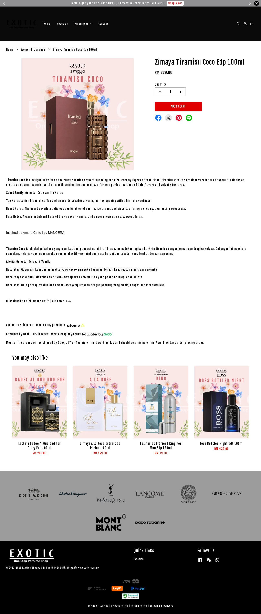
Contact (103, 23)
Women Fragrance (33, 49)
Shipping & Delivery (161, 605)
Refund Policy (139, 605)
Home (47, 23)
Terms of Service (98, 605)
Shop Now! (175, 3)
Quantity (161, 84)
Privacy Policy (119, 605)
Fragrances (84, 23)
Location (139, 559)
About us (62, 23)
